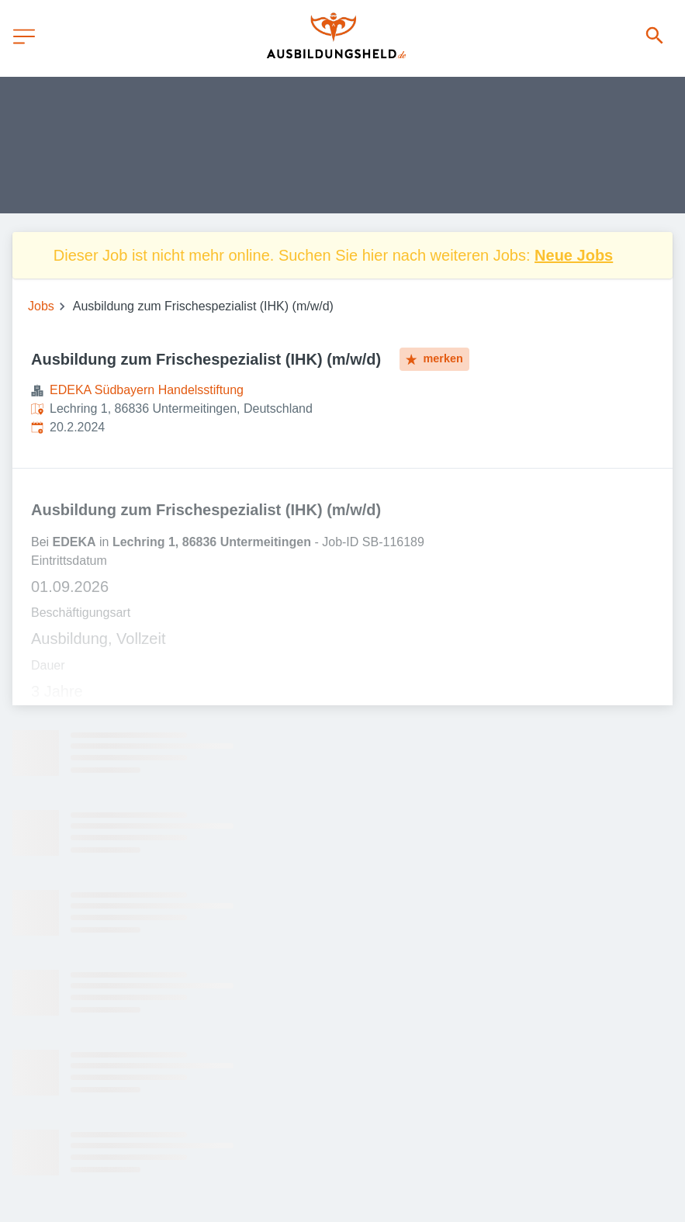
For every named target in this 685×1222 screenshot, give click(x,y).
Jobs (41, 306)
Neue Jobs (574, 255)
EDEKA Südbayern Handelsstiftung (147, 389)
